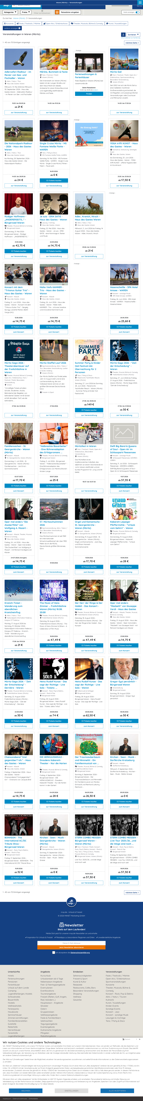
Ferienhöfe (13, 1033)
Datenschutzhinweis (20, 1099)
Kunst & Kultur (79, 981)
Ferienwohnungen (16, 978)
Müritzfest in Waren (85, 446)
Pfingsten (45, 1033)
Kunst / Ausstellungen (116, 23)
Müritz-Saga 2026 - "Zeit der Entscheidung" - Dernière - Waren (18, 684)
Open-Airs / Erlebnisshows (55, 23)
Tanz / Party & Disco (115, 1021)
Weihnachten (47, 1021)
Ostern (44, 1009)
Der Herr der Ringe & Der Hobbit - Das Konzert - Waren (89, 606)
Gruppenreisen (47, 1012)
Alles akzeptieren (117, 1091)
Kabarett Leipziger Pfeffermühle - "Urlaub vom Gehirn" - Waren (122, 524)
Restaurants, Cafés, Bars (84, 987)
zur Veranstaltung (19, 112)
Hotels (11, 975)
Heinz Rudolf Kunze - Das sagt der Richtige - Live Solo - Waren (88, 684)
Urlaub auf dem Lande (18, 987)
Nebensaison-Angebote (51, 981)
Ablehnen (25, 1091)
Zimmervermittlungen (18, 1018)
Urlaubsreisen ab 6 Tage (52, 978)
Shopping (77, 993)
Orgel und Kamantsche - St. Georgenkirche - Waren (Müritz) (88, 524)
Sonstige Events (113, 1009)
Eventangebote (48, 1027)
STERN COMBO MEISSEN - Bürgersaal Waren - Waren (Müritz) (88, 840)
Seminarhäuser (15, 1015)
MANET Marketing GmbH (74, 916)
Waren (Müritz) (19, 18)
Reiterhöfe (13, 1027)
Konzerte (9, 23)
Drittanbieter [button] (33, 1099)
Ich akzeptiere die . (71, 952)
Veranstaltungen (114, 971)
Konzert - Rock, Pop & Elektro (119, 993)
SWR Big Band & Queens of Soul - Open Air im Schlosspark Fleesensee (123, 449)
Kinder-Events (112, 1006)
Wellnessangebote (49, 1015)
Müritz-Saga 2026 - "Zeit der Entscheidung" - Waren (123, 366)
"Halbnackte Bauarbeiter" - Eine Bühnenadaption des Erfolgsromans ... (53, 449)
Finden (89, 94)
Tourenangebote (48, 993)
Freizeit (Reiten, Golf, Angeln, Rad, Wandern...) (54, 998)
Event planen (47, 987)
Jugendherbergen (16, 1036)
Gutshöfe (12, 1024)
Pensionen (12, 981)
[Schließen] (139, 1039)
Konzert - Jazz (112, 1012)
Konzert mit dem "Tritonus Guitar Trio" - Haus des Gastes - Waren (18, 290)
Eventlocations (47, 990)
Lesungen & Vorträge (115, 1018)
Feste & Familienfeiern (51, 1018)
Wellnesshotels (14, 1006)
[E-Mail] (71, 943)
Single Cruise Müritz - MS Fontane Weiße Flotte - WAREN (53, 146)
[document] (71, 1064)
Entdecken (78, 971)
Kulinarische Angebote (51, 1030)
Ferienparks (13, 1009)
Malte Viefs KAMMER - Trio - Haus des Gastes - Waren (53, 290)
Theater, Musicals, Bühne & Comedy (87, 23)
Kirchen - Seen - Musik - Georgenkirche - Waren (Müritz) (52, 840)
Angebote (45, 971)
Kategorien (9, 12)
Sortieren (132, 35)
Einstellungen (71, 1091)
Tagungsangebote (49, 1024)
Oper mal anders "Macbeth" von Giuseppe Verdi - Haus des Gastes (123, 606)
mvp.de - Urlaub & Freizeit (71, 912)
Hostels (11, 1003)
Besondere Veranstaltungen (86, 990)
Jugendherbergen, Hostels (20, 993)
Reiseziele (77, 984)
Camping (12, 990)
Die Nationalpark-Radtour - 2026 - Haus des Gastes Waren (18, 146)
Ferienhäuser (14, 984)
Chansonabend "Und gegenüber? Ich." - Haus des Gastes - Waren (18, 760)
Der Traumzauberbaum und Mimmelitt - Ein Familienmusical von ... (87, 760)
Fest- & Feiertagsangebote (53, 984)
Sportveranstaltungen (116, 981)
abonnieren (71, 947)
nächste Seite (132, 43)
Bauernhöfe (13, 1000)
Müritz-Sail (116, 71)
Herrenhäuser (14, 1030)
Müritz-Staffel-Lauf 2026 (53, 362)
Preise (25, 12)
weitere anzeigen (12, 28)
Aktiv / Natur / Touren (116, 996)
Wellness (77, 996)
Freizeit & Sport (80, 978)
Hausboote (13, 1012)
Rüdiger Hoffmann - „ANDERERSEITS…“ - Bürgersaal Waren (15, 219)
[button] (27, 4)
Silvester (44, 1006)
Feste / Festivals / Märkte (28, 23)
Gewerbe (77, 1000)
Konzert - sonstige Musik (117, 1015)
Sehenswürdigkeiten (82, 975)
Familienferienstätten (17, 1021)
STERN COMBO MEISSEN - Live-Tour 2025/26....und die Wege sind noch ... (124, 840)
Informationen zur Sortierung (130, 38)
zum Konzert (18, 332)
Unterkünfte (14, 971)
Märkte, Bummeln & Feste (54, 71)
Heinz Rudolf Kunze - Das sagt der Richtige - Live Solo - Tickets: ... (53, 684)
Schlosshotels (14, 996)
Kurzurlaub (46, 975)
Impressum (7, 1099)
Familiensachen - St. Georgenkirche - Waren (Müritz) (17, 449)
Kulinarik (110, 1000)
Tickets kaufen (53, 180)
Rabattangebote (48, 1036)
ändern (95, 90)
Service (139, 4)
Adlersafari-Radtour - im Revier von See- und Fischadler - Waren (18, 74)
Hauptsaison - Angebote (52, 1003)
